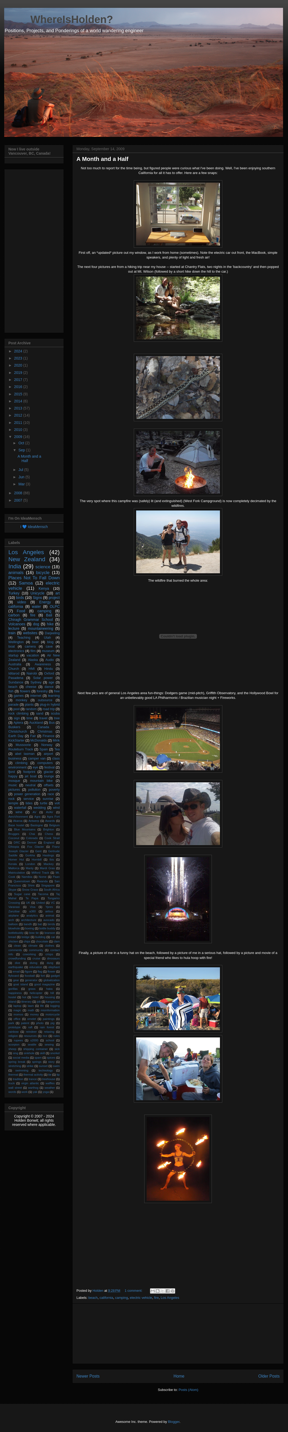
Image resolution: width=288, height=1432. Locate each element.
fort (43, 975)
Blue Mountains (25, 829)
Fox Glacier (35, 846)
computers (45, 763)
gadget (55, 975)
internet (35, 696)
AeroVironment (18, 816)
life (42, 1005)
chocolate (42, 941)
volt (57, 803)
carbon (14, 615)
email (16, 971)
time (29, 718)
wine (18, 812)
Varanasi (14, 906)
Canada (43, 727)
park (11, 1023)
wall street (15, 1087)
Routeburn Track (20, 749)
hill (52, 993)
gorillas (13, 988)
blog (50, 642)
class (56, 758)
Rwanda (42, 881)
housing (50, 997)
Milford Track (40, 872)
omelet (31, 1018)
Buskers (14, 727)
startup (13, 655)
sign (17, 718)
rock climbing (18, 713)
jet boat (30, 776)
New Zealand (26, 559)
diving (33, 962)
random (31, 709)
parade (13, 704)
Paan (56, 876)
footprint (29, 772)
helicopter (36, 993)
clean (17, 945)
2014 (18, 401)
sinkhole (29, 1053)
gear (16, 980)
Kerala (12, 864)
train (11, 633)
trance (33, 1079)
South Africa (52, 889)
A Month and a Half (102, 159)
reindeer (31, 1031)
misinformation (50, 1010)
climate (32, 945)
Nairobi (31, 673)
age (51, 682)
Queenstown (22, 881)
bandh (28, 924)
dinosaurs (53, 958)
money (34, 1014)
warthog (33, 1087)
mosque (14, 781)
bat (40, 924)
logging (55, 1005)
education (35, 967)
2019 (18, 372)
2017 (18, 380)
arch (11, 920)
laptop (17, 1005)
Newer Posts (87, 1376)
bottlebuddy (16, 932)
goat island (20, 984)
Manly (30, 868)
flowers (25, 691)
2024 (18, 351)
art (58, 593)
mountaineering (40, 628)
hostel (12, 997)
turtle (43, 803)
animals (16, 572)
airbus (49, 911)
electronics (16, 651)
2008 (18, 493)
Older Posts (269, 1376)
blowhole (14, 928)
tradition (18, 1079)
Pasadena (15, 678)
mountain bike (41, 781)
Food (21, 611)
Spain (44, 749)
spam (38, 1057)
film (33, 651)
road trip (49, 709)
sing (15, 1053)
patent (25, 1023)
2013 (18, 408)
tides (29, 803)
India (14, 566)
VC (53, 902)
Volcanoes (16, 624)
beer (35, 642)
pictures (14, 789)
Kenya (43, 588)
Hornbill (37, 859)
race (51, 794)
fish (11, 691)
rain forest (47, 1027)
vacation (33, 655)
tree (57, 718)
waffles (50, 1083)
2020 (18, 365)
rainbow (13, 1031)
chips (27, 941)
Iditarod (13, 673)
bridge (25, 937)
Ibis (51, 859)
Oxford (49, 673)
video (21, 602)
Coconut (13, 838)
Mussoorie (23, 745)
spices (51, 1057)
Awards (50, 820)
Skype (12, 889)
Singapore (47, 885)
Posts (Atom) (188, 1390)
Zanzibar (14, 911)
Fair (33, 736)
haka (49, 988)
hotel (35, 997)
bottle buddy (47, 928)
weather (50, 1087)
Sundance (15, 682)
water (36, 606)
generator (31, 980)
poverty (54, 789)
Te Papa (32, 898)
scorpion (13, 1044)
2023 (18, 358)
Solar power (43, 678)
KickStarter (16, 740)
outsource (45, 700)
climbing (21, 763)
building (40, 937)
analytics (32, 915)
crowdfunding (17, 958)
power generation (27, 794)
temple (13, 803)
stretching (14, 1066)
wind (56, 808)
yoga (46, 1091)
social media (21, 1057)
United (40, 902)
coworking (29, 954)
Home (179, 1376)
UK (28, 902)
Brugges (13, 833)
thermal (13, 1074)
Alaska (33, 660)
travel (43, 718)
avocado (48, 920)
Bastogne (36, 825)
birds (20, 598)
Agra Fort (53, 816)
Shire (31, 885)
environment (17, 767)
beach (93, 1298)
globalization (51, 980)
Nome (43, 876)
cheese (31, 687)
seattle (32, 1044)
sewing (49, 1044)
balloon (13, 924)
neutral (30, 785)
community (36, 950)
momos (18, 1014)
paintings (49, 1018)
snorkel (55, 1053)
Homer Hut (16, 859)
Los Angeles (170, 1298)
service (28, 799)
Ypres (49, 906)
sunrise (48, 799)
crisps (49, 954)
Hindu (48, 669)
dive (17, 962)
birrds (51, 924)
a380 (32, 911)
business (14, 758)
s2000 (34, 1040)
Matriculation (16, 872)
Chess (49, 833)
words (12, 1091)
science (42, 566)
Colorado (32, 838)
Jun (21, 477)
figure (28, 971)
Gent (38, 851)
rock (11, 799)
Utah (47, 637)
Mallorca (13, 868)
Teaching (23, 637)
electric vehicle (141, 1298)
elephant (54, 967)
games (19, 696)
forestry (42, 691)
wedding (40, 808)
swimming (21, 1070)
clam (56, 941)
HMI (32, 669)
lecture (13, 628)
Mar (22, 484)
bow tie (34, 932)
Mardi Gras (47, 868)
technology (45, 1070)
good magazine (44, 984)
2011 (18, 422)
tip (58, 1074)
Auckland (36, 723)
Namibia (26, 876)
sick (57, 1049)
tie (49, 1074)
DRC (17, 842)
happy (12, 776)
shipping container (35, 1049)
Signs (37, 598)
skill (42, 1053)
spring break (16, 1061)
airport (48, 754)
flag (39, 971)
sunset (43, 1066)
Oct (21, 443)
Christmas (44, 731)
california (106, 1298)
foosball (30, 975)
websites (30, 633)
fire (156, 1298)
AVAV (49, 812)
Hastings (48, 855)
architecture (28, 920)
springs (36, 1061)
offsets (48, 785)
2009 (18, 437)
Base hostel (16, 825)
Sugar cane (22, 894)
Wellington (16, 642)
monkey (21, 700)
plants (29, 704)
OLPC (55, 606)
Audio (50, 660)
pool (16, 709)
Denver (32, 842)
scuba (55, 713)
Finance (48, 736)
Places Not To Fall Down (34, 577)
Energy (45, 602)
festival (49, 767)
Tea (57, 749)
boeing (29, 928)
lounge (49, 776)
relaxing (49, 1031)
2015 (18, 394)
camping (121, 1298)
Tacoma (43, 894)
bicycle (42, 572)
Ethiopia (13, 846)
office (17, 1018)
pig (52, 1023)
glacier (48, 772)
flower (51, 971)
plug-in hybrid (50, 704)
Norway (47, 745)
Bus (52, 723)
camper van (37, 758)
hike (50, 624)
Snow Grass (30, 889)
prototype (14, 1027)
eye (35, 767)
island (12, 1001)
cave (49, 646)
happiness (15, 993)
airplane (13, 915)
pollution (34, 789)
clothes (49, 945)
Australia (14, 664)
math (31, 1010)
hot (24, 997)
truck (11, 1083)
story (51, 1061)
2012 (18, 415)
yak (35, 1091)
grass (31, 988)
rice (45, 1035)
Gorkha (30, 855)
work (24, 1091)
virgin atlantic (30, 1083)
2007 (18, 500)
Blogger (173, 1422)
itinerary (26, 1001)
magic (17, 1010)
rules (56, 1035)
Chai (32, 833)
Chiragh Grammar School (30, 619)
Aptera (18, 723)
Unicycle (38, 593)
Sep (22, 450)
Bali (49, 615)
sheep (12, 1049)
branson (50, 932)
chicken (13, 941)
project (54, 598)
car (53, 937)
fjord (11, 772)
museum (48, 651)
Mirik (56, 740)
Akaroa (17, 820)
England (49, 842)
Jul (21, 470)
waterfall (20, 808)
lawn (31, 1005)
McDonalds (38, 740)
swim (56, 1066)
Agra (37, 816)
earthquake (15, 967)
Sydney (35, 682)
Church (13, 669)
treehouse (48, 1079)
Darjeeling (52, 633)
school (50, 1040)
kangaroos (53, 1001)
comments (15, 950)
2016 (18, 387)
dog (36, 624)
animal (50, 915)
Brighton (48, 829)
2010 (18, 430)
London (30, 864)
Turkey (13, 593)
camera (30, 646)
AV (34, 812)
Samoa (26, 583)
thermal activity (33, 1074)
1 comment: (134, 1291)
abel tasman (25, 754)
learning (54, 696)
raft (30, 1027)
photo (39, 1023)
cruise (36, 958)
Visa (33, 906)
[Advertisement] (178, 1333)
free (57, 691)
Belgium (54, 825)
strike (30, 1066)
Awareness (43, 664)
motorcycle (53, 1014)
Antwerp (34, 820)
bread (12, 937)
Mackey (48, 864)
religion (13, 1035)
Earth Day (16, 736)
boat (11, 646)
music (12, 785)
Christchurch (17, 731)
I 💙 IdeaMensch (34, 527)
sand (39, 713)
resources (30, 1035)
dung (50, 962)
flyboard (13, 975)
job (39, 1001)
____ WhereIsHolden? (58, 19)
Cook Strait (52, 838)
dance (49, 687)
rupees (18, 1040)
